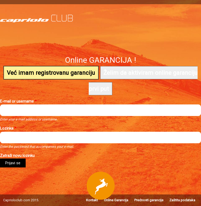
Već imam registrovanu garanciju (51, 72)
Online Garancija (116, 200)
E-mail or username (18, 101)
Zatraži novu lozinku (17, 155)
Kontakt (92, 200)
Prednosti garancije (148, 200)
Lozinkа (8, 128)
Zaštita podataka (182, 200)
